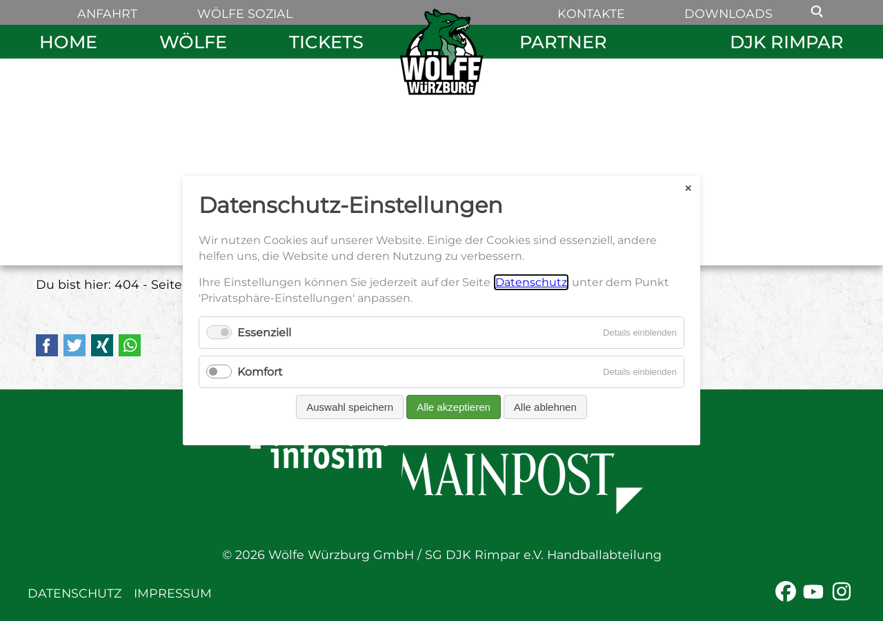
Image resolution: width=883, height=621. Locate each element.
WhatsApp (130, 345)
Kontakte (591, 13)
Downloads (728, 13)
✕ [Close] (688, 188)
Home (68, 41)
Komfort (260, 371)
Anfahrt (107, 13)
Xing (102, 345)
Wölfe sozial (244, 13)
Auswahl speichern (349, 407)
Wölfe (193, 41)
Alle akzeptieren (453, 407)
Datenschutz (74, 593)
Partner (563, 41)
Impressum (173, 593)
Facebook (47, 345)
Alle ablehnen (545, 407)
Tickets (326, 41)
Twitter (74, 345)
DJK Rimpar (787, 41)
